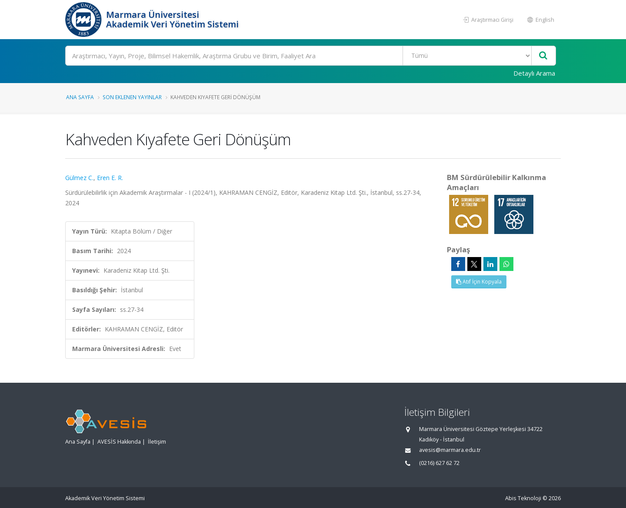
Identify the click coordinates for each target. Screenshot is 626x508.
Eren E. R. (110, 178)
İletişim (157, 441)
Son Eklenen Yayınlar (132, 97)
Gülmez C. (79, 178)
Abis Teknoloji (523, 498)
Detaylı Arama (534, 73)
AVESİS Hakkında (119, 441)
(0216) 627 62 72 (439, 463)
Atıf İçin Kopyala (479, 281)
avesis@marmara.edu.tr (450, 450)
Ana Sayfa (80, 97)
